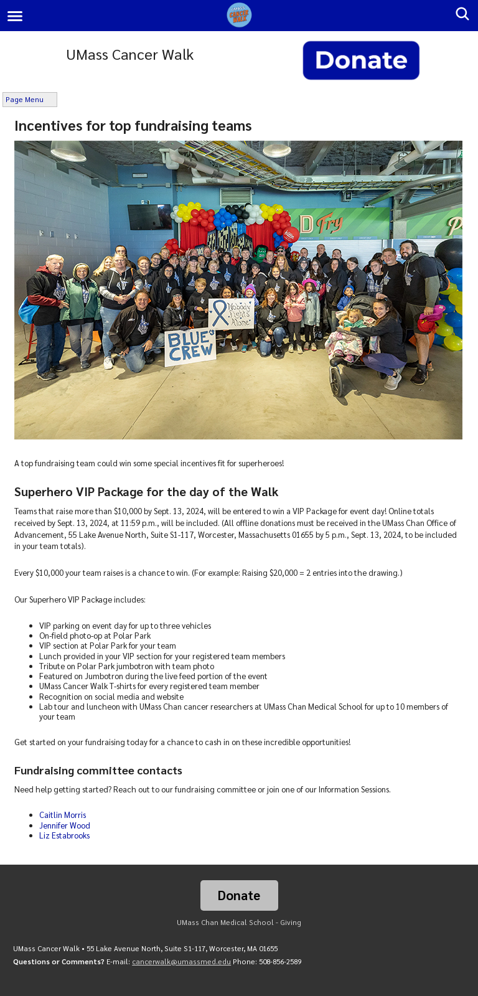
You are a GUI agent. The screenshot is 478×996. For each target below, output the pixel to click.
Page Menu (25, 99)
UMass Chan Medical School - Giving (239, 922)
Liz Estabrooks (64, 835)
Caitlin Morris (62, 814)
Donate (239, 894)
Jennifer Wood (64, 825)
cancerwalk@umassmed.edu (181, 961)
